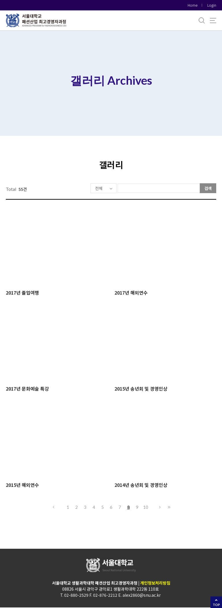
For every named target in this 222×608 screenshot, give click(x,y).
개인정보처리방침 (155, 583)
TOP (216, 605)
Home (192, 5)
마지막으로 (168, 507)
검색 (208, 188)
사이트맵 (213, 20)
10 (145, 507)
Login (211, 5)
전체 (82, 188)
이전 (53, 507)
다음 (160, 507)
